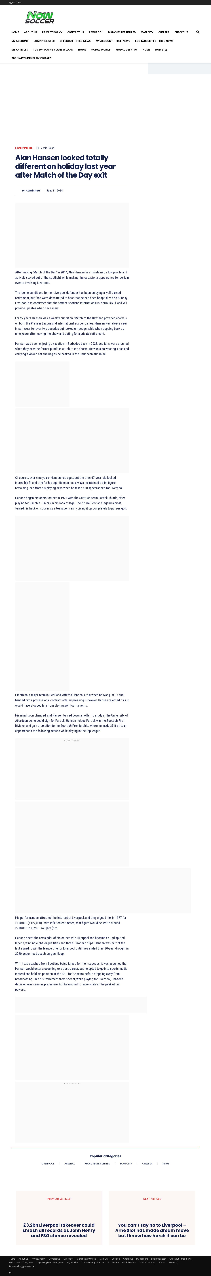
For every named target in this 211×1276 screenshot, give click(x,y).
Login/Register (44, 41)
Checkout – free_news (75, 41)
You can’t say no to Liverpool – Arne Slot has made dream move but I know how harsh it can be (152, 1230)
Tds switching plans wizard (53, 49)
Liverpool (96, 32)
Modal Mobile (101, 49)
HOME (15, 32)
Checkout (181, 32)
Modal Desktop (127, 49)
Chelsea (163, 32)
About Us (30, 32)
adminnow (33, 190)
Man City (147, 32)
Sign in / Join (15, 2)
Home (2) (161, 49)
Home (82, 49)
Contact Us (75, 32)
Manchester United (122, 32)
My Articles (19, 49)
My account (20, 41)
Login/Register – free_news (154, 41)
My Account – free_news (113, 41)
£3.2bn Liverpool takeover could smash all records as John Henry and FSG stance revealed (59, 1230)
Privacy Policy (52, 32)
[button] (197, 32)
